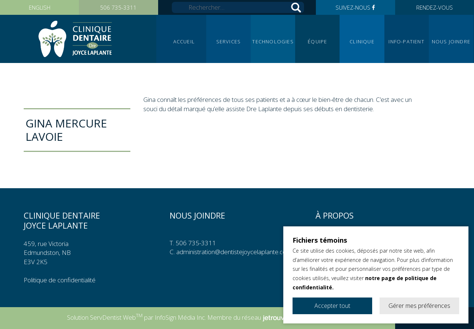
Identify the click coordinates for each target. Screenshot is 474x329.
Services (228, 41)
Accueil (184, 41)
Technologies (272, 41)
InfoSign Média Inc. (180, 317)
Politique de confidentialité (60, 280)
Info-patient (406, 41)
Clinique (362, 41)
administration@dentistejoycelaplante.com (234, 251)
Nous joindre (451, 41)
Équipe (317, 41)
